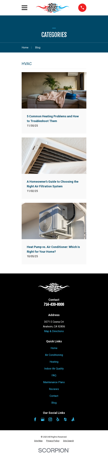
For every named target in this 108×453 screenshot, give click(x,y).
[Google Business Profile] (42, 419)
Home (54, 348)
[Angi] (73, 419)
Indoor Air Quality (54, 368)
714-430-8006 (54, 304)
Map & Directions (54, 331)
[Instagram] (50, 419)
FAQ (54, 375)
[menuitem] (38, 441)
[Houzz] (65, 419)
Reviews (54, 389)
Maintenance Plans (54, 382)
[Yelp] (58, 419)
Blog (54, 402)
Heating (54, 361)
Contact (54, 395)
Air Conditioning (54, 354)
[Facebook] (35, 419)
